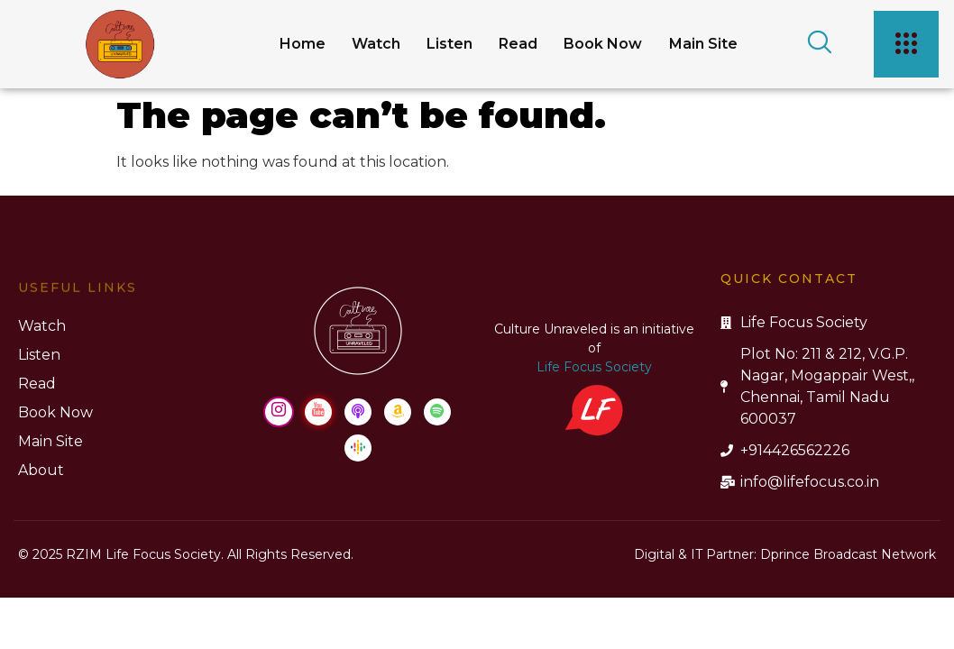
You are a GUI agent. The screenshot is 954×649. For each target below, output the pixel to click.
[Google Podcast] (822, 448)
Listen (439, 43)
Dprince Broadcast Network (848, 554)
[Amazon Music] (862, 411)
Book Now (597, 43)
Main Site (699, 43)
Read (510, 43)
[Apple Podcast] (822, 411)
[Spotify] (901, 411)
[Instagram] (743, 411)
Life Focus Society (126, 367)
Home (286, 43)
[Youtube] (782, 411)
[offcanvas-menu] (902, 44)
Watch (362, 43)
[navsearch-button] (802, 44)
